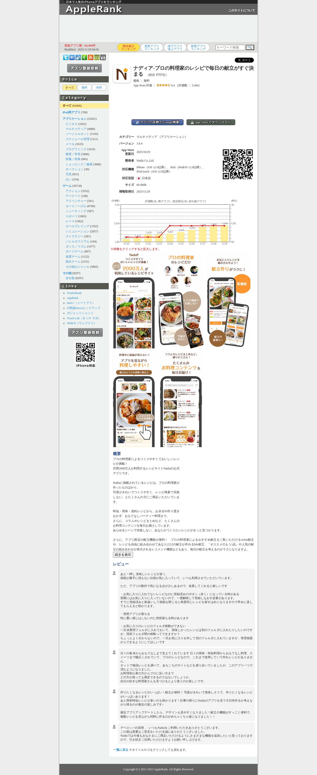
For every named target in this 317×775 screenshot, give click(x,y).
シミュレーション (77, 231)
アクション (73, 191)
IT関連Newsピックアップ (83, 308)
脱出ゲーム (73, 261)
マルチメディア (76, 129)
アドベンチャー (76, 201)
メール (70, 144)
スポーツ (72, 216)
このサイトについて (241, 10)
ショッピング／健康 (79, 164)
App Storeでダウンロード (211, 122)
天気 (69, 174)
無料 (84, 87)
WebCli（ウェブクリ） (82, 323)
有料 (99, 87)
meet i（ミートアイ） (81, 303)
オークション (74, 169)
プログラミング (76, 149)
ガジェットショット (80, 313)
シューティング (76, 211)
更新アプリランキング (151, 47)
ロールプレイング (77, 226)
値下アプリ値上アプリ (175, 47)
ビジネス (72, 124)
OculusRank (74, 293)
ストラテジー (74, 236)
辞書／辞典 (73, 159)
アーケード (73, 196)
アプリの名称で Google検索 (157, 122)
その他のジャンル (77, 266)
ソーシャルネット (77, 134)
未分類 (70, 278)
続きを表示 (123, 555)
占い (69, 179)
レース (70, 221)
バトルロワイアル (77, 241)
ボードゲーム (74, 251)
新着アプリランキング (198, 47)
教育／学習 (73, 154)
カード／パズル (76, 206)
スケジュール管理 (77, 139)
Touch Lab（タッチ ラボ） (84, 318)
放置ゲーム (73, 256)
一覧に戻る (120, 749)
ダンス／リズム (76, 246)
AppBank (72, 298)
